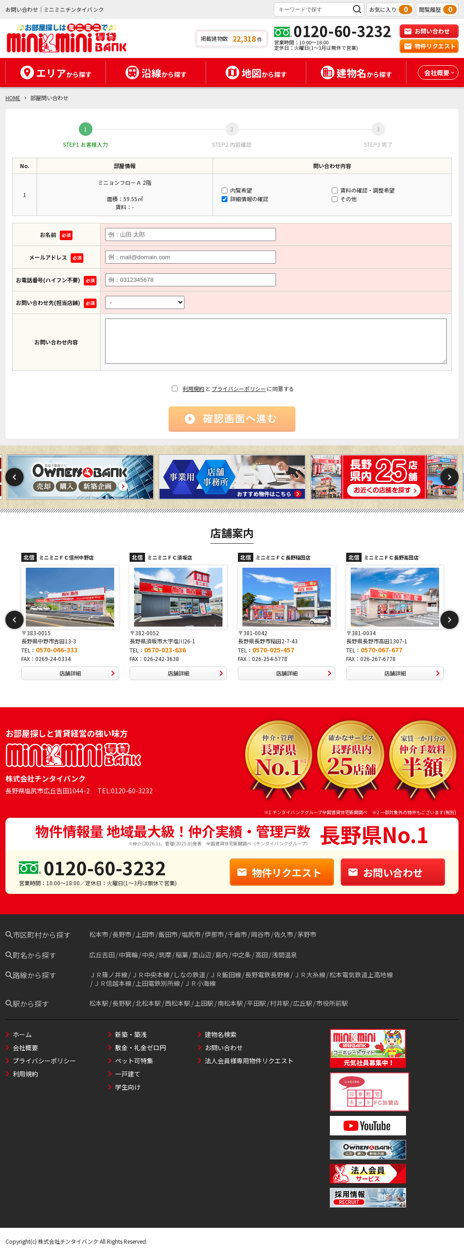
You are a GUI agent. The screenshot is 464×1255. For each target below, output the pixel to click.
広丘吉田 (102, 954)
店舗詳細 (89, 673)
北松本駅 (148, 1003)
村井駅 (279, 1003)
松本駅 (98, 1003)
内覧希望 (237, 190)
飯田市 (168, 934)
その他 (344, 199)
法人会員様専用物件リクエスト (249, 1060)
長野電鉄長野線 (267, 974)
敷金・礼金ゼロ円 (140, 1047)
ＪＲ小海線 (200, 983)
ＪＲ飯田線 (225, 974)
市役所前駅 (332, 1003)
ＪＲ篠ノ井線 (108, 974)
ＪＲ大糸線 (309, 974)
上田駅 (203, 1003)
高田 (261, 954)
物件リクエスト (430, 46)
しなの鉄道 (189, 974)
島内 (221, 954)
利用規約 (193, 388)
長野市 (121, 934)
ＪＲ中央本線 (150, 974)
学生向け (127, 1087)
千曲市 (237, 934)
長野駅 (121, 1003)
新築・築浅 (131, 1034)
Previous (14, 477)
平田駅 (256, 1003)
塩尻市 (191, 934)
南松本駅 (230, 1003)
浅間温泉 (284, 954)
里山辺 (201, 954)
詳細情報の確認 (245, 199)
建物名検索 (221, 1034)
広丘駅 (302, 1003)
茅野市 (306, 934)
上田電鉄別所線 (157, 983)
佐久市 (283, 934)
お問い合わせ (427, 31)
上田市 (145, 934)
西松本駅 (177, 1003)
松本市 (98, 934)
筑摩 (165, 954)
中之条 (241, 954)
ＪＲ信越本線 (112, 983)
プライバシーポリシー (239, 388)
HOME (12, 97)
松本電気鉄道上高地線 (361, 974)
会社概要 (25, 1047)
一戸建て (127, 1074)
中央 (148, 954)
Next (449, 477)
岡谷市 (260, 934)
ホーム (22, 1034)
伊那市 (214, 934)
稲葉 (181, 954)
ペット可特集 (134, 1060)
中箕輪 (128, 954)
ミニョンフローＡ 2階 (124, 182)
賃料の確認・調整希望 (363, 190)
